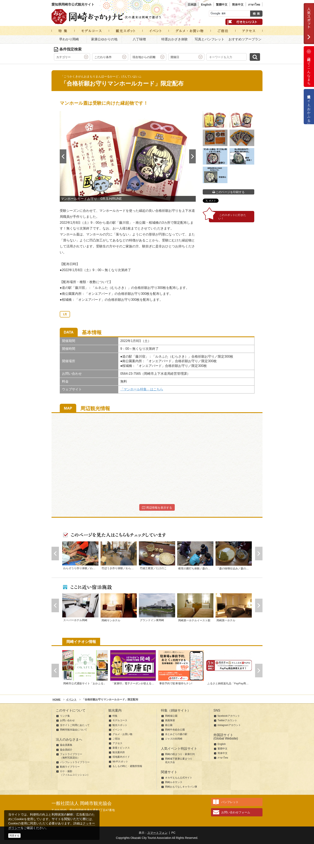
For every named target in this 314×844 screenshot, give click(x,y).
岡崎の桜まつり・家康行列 (180, 754)
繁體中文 (221, 4)
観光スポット (119, 725)
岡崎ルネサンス (173, 782)
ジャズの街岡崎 (173, 738)
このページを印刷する (228, 192)
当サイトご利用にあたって (75, 725)
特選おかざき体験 (174, 39)
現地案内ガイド (121, 756)
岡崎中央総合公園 (175, 729)
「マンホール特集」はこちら (141, 389)
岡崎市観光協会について (73, 729)
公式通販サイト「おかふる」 (309, 106)
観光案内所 (118, 752)
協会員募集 (66, 744)
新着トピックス (121, 747)
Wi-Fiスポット (120, 761)
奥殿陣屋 (170, 720)
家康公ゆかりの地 (104, 39)
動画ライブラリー (70, 766)
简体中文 (238, 4)
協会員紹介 (66, 749)
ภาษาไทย (254, 4)
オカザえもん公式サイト (178, 777)
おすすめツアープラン (244, 39)
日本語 (192, 4)
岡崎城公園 (171, 715)
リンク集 (65, 715)
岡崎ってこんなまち (309, 66)
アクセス (117, 743)
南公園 (168, 725)
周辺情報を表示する (157, 507)
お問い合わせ (67, 720)
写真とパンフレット (209, 39)
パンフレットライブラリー (75, 762)
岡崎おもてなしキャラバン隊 (181, 786)
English (206, 4)
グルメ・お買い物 (122, 734)
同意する (14, 835)
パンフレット (230, 802)
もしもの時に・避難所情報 (127, 766)
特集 (114, 715)
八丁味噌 (139, 39)
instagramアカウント (229, 725)
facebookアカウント (229, 715)
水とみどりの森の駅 (176, 734)
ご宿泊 (116, 738)
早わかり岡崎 (69, 39)
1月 (65, 314)
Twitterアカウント (227, 720)
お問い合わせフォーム (235, 812)
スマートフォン (157, 832)
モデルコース (119, 720)
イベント (117, 729)
